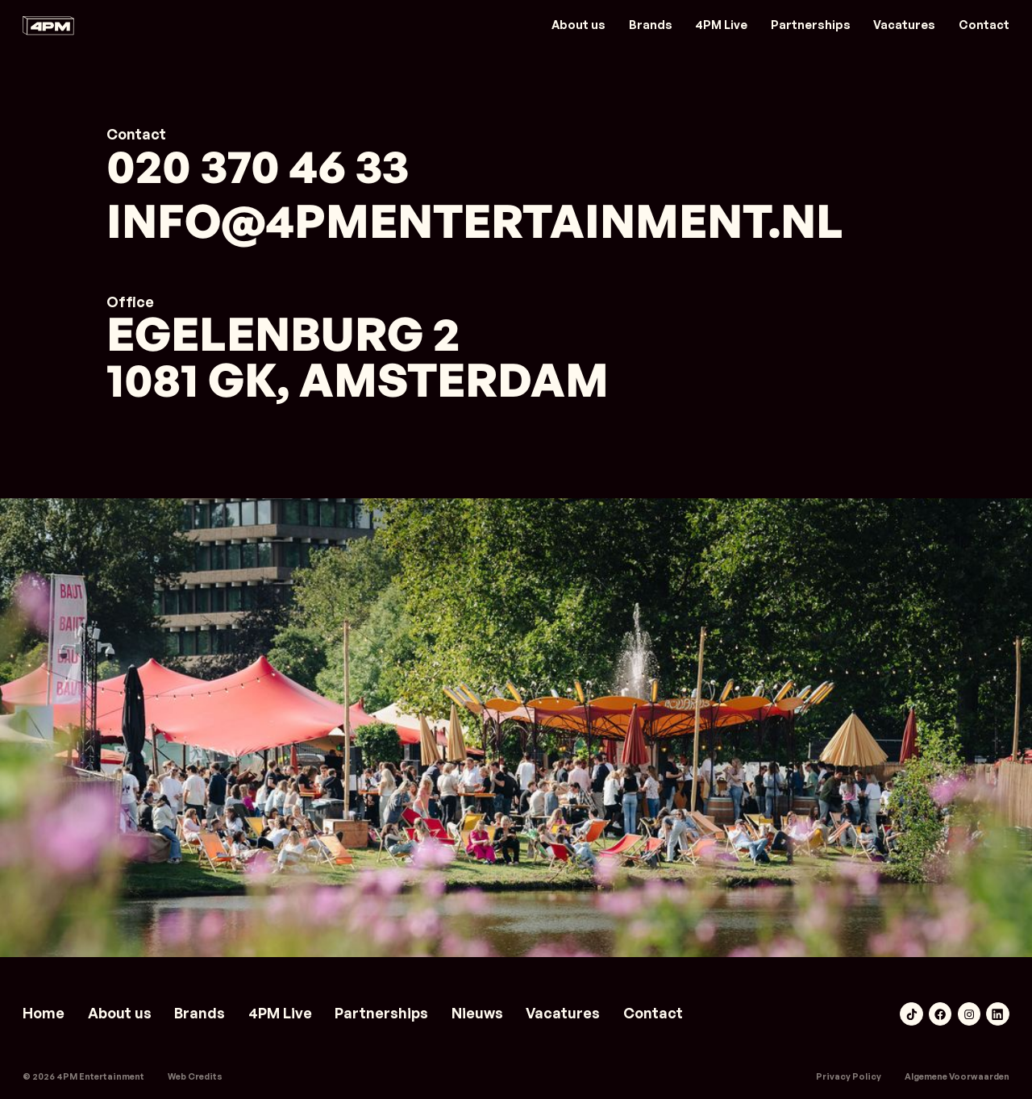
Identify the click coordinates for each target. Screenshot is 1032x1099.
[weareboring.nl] (195, 1077)
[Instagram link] (969, 1013)
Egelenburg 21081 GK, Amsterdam (357, 357)
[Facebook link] (940, 1013)
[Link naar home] (48, 25)
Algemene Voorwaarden (957, 1077)
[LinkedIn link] (997, 1013)
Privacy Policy (848, 1077)
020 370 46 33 (257, 166)
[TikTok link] (911, 1013)
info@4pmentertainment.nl (474, 221)
